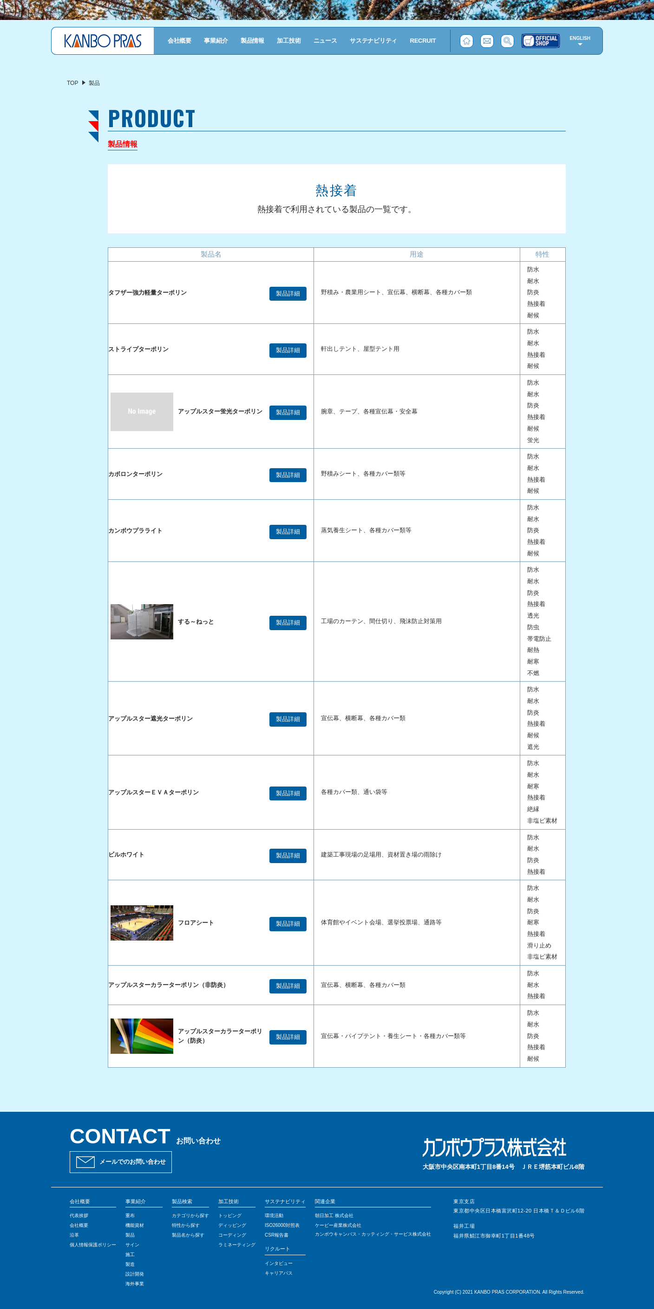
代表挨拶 (79, 1215)
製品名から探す (188, 1235)
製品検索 (182, 1201)
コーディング (232, 1235)
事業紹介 (216, 40)
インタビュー (279, 1263)
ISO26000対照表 (282, 1225)
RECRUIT (423, 40)
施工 (130, 1254)
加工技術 (289, 40)
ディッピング (232, 1225)
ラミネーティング (236, 1244)
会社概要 (179, 40)
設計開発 (134, 1274)
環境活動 (274, 1215)
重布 (130, 1215)
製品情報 (252, 40)
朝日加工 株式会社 (334, 1215)
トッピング (230, 1215)
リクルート (277, 1248)
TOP (72, 83)
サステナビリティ (373, 40)
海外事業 (134, 1283)
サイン (132, 1244)
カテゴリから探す (190, 1215)
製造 (130, 1264)
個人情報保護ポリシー (93, 1244)
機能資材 (134, 1225)
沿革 (74, 1235)
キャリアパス (279, 1273)
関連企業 (325, 1201)
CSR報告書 (276, 1235)
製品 (130, 1235)
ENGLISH (580, 38)
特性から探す (186, 1225)
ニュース (325, 40)
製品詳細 (288, 293)
